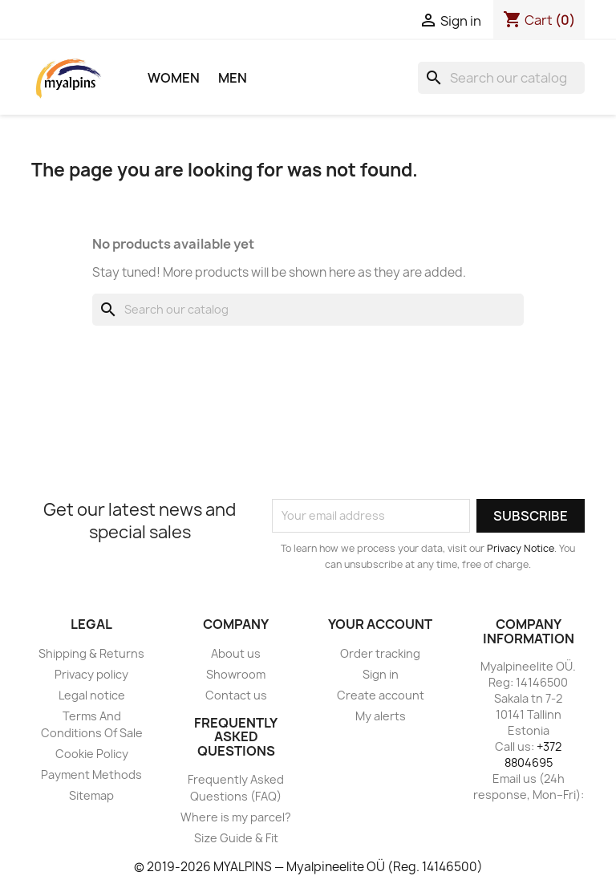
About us (236, 653)
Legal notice (92, 695)
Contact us (236, 695)
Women (174, 78)
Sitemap (91, 795)
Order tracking (380, 653)
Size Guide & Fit (236, 837)
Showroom (235, 674)
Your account (380, 624)
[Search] (501, 78)
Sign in (381, 674)
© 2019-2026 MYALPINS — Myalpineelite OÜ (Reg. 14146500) (308, 866)
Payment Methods (91, 774)
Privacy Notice (520, 548)
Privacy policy (91, 674)
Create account (380, 695)
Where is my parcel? (235, 817)
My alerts (380, 716)
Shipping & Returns (91, 653)
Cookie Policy (91, 753)
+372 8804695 (533, 754)
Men (232, 78)
